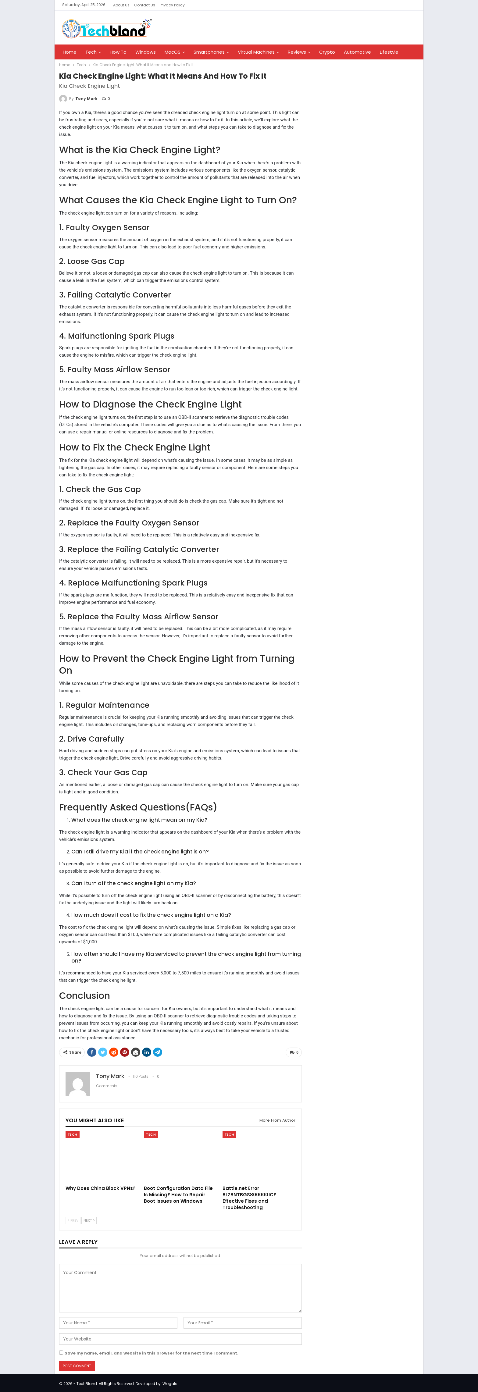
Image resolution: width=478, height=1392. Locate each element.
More (385, 52)
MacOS (172, 52)
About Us (121, 5)
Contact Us (144, 5)
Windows (145, 52)
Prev (73, 1219)
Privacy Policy (172, 5)
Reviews (297, 52)
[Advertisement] (353, 168)
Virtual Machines (256, 52)
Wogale (169, 1382)
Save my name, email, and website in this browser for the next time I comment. (151, 1352)
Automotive (357, 52)
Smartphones (209, 52)
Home (70, 52)
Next (89, 1219)
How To (118, 52)
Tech (91, 52)
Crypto (327, 52)
